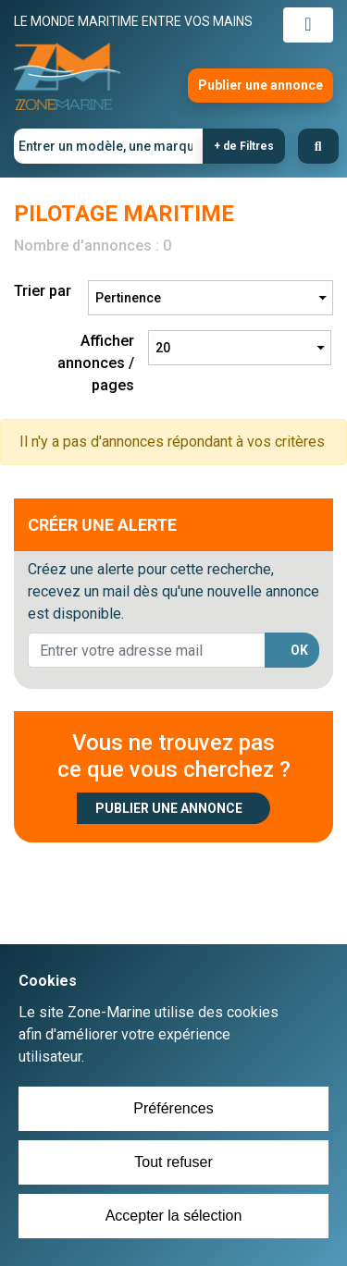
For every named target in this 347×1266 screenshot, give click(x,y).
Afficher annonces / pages (95, 363)
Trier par (42, 291)
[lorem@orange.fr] (147, 650)
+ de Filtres (244, 146)
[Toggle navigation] (308, 25)
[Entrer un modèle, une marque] (109, 146)
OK (299, 650)
